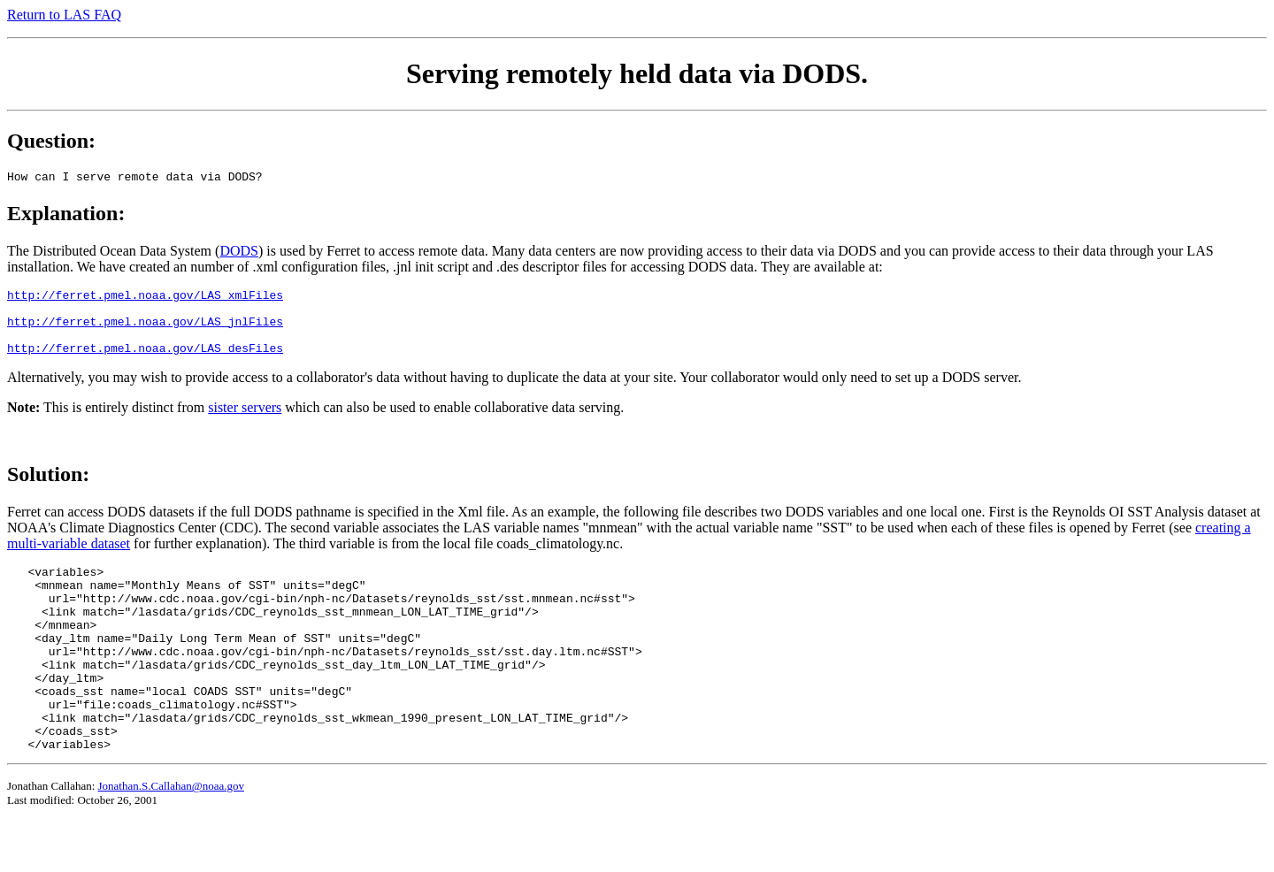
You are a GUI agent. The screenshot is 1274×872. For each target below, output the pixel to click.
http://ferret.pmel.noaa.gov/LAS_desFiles (145, 361)
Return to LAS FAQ (64, 14)
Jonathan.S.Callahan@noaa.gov (171, 836)
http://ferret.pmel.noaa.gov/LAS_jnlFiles (145, 329)
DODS (238, 250)
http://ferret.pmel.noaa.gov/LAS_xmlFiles (145, 297)
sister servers (244, 420)
